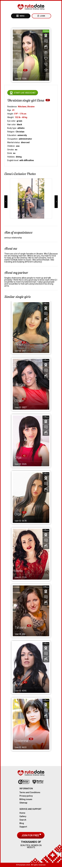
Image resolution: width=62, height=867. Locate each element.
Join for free (30, 835)
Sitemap (23, 803)
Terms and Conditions (29, 792)
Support (23, 827)
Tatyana (20, 627)
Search (22, 820)
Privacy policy (26, 796)
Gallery (22, 816)
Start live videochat (25, 93)
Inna (17, 344)
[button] (5, 201)
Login (42, 16)
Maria (18, 571)
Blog (21, 823)
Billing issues (25, 799)
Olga (17, 401)
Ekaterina (21, 741)
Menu (21, 16)
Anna (18, 684)
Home (22, 813)
